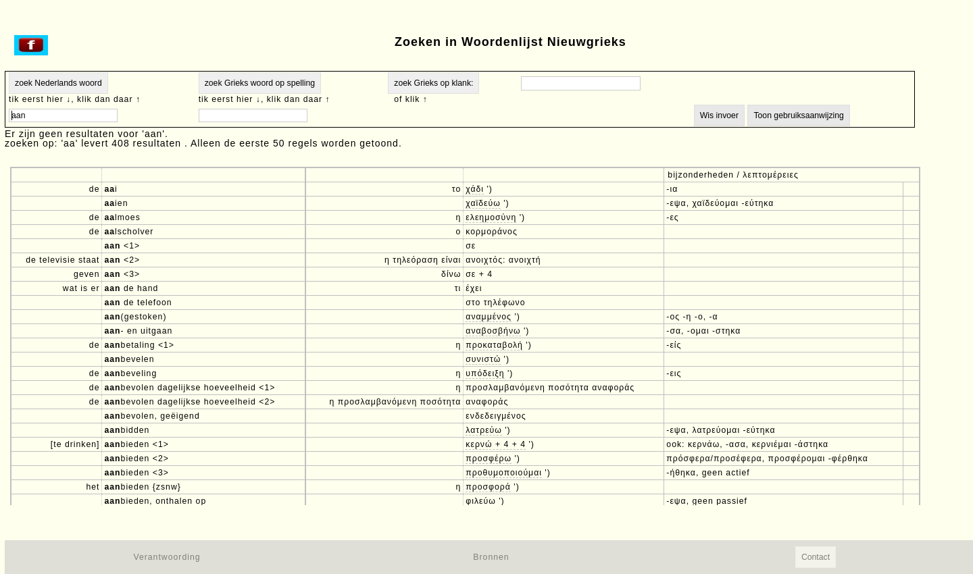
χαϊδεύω (483, 203)
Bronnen (491, 557)
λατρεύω (484, 430)
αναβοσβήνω (493, 331)
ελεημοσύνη (491, 217)
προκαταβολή (494, 345)
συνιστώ (483, 359)
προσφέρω (489, 458)
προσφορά (488, 487)
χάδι (475, 189)
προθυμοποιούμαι (504, 472)
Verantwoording (166, 557)
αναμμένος (489, 316)
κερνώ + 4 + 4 (496, 444)
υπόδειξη (485, 373)
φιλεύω (481, 501)
